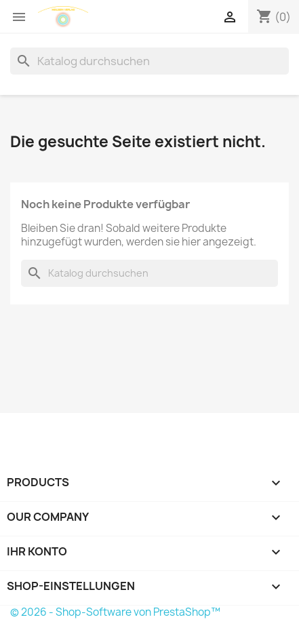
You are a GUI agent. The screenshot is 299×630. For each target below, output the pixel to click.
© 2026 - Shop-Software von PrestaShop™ (115, 612)
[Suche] (149, 61)
